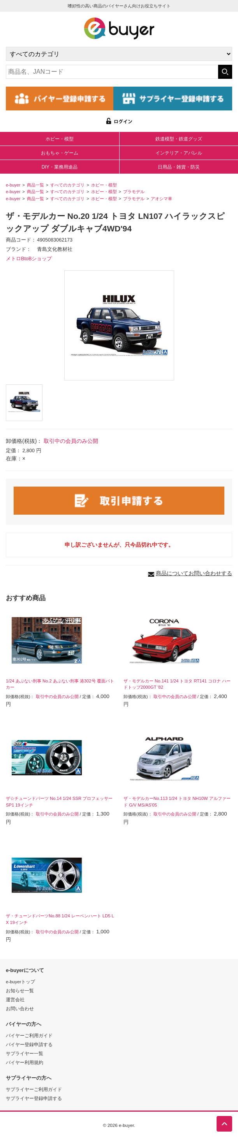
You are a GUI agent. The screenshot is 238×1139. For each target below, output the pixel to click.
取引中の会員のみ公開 (71, 441)
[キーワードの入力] (112, 72)
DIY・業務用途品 (60, 167)
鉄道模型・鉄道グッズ (178, 139)
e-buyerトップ (20, 981)
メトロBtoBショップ (29, 258)
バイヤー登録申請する (29, 1044)
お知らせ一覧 (20, 990)
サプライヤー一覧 (24, 1053)
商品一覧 (35, 185)
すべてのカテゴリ (67, 185)
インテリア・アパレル (178, 153)
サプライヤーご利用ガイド (34, 1089)
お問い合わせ (20, 1008)
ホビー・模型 (60, 139)
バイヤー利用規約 (24, 1062)
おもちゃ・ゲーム (59, 153)
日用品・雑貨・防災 (179, 167)
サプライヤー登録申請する (34, 1098)
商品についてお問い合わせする (194, 573)
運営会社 (15, 999)
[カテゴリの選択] (119, 54)
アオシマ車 (161, 198)
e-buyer (13, 185)
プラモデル (134, 191)
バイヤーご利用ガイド (29, 1035)
